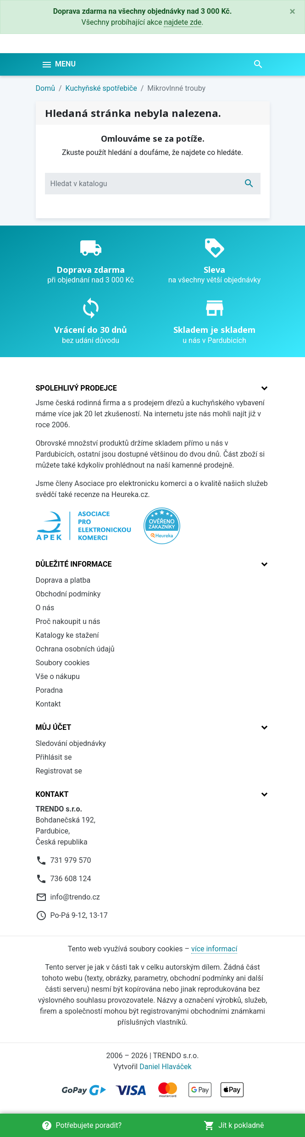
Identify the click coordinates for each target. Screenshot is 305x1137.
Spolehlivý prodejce (76, 388)
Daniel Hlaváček (165, 1066)
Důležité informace (74, 564)
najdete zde (182, 22)
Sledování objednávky (71, 743)
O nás (45, 607)
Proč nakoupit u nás (68, 621)
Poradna (49, 690)
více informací (214, 948)
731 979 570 (70, 860)
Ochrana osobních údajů (75, 649)
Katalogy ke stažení (67, 635)
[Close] (292, 11)
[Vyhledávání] (153, 183)
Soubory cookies (63, 662)
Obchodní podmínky (68, 594)
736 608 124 (70, 878)
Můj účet (54, 727)
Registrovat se (59, 771)
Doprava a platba (63, 580)
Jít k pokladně (234, 1125)
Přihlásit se (54, 757)
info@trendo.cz (75, 897)
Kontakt (48, 704)
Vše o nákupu (58, 676)
